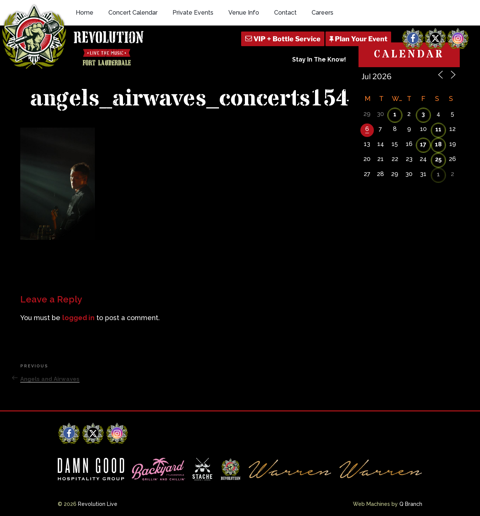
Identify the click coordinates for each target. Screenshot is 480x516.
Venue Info (243, 12)
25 (438, 159)
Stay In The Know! (319, 59)
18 (438, 144)
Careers (322, 12)
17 (423, 144)
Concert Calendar (133, 12)
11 (438, 129)
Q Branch (410, 504)
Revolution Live (97, 504)
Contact (285, 12)
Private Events (192, 12)
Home (84, 12)
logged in (78, 318)
